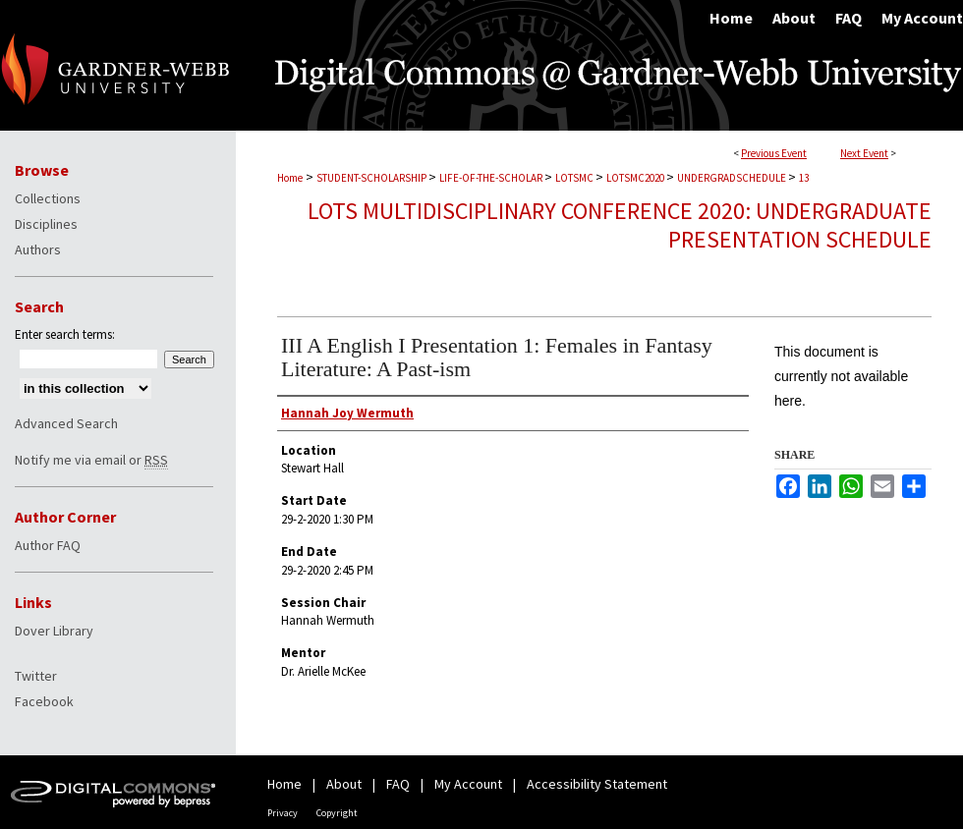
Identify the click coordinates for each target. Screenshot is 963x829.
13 (804, 178)
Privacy (282, 812)
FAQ (398, 784)
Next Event (864, 153)
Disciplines (46, 224)
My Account (468, 784)
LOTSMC (575, 178)
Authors (38, 249)
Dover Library (54, 630)
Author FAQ (48, 545)
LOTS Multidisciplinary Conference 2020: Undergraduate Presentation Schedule (620, 224)
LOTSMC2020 (636, 178)
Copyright (337, 812)
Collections (48, 198)
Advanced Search (66, 423)
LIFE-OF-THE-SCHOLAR (491, 178)
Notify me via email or (91, 460)
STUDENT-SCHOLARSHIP (372, 178)
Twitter (36, 676)
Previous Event (774, 153)
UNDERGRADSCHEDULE (732, 178)
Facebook (44, 701)
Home (290, 178)
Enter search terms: (65, 334)
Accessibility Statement (597, 784)
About (344, 784)
